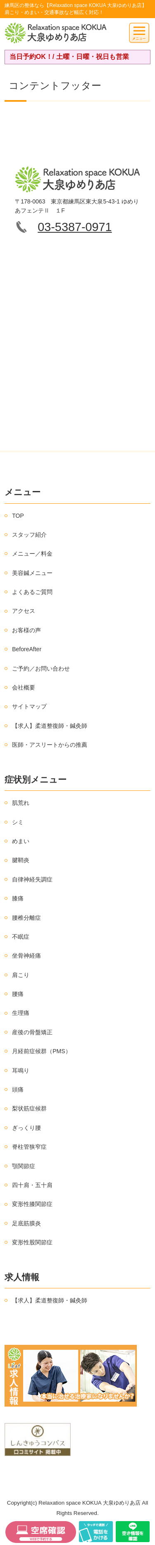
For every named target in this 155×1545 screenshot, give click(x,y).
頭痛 (18, 1089)
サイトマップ (29, 706)
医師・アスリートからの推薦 (49, 744)
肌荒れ (20, 802)
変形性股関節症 (32, 1242)
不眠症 (20, 936)
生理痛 (20, 1013)
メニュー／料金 (32, 553)
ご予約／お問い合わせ (41, 668)
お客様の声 (26, 630)
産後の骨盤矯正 (32, 1032)
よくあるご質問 (32, 592)
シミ (18, 822)
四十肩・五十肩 (32, 1185)
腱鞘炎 (20, 860)
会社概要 (23, 687)
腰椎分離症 (26, 917)
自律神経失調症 (32, 879)
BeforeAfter (26, 649)
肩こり (20, 975)
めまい (20, 841)
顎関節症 (23, 1166)
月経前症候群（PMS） (41, 1051)
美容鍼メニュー (32, 573)
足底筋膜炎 (26, 1223)
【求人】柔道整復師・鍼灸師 (49, 725)
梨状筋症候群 (29, 1108)
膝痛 (18, 898)
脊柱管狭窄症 (29, 1146)
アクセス (23, 611)
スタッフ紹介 (29, 534)
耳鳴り (20, 1070)
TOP (18, 515)
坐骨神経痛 (26, 955)
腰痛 (18, 994)
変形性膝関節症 (32, 1204)
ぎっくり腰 (26, 1127)
